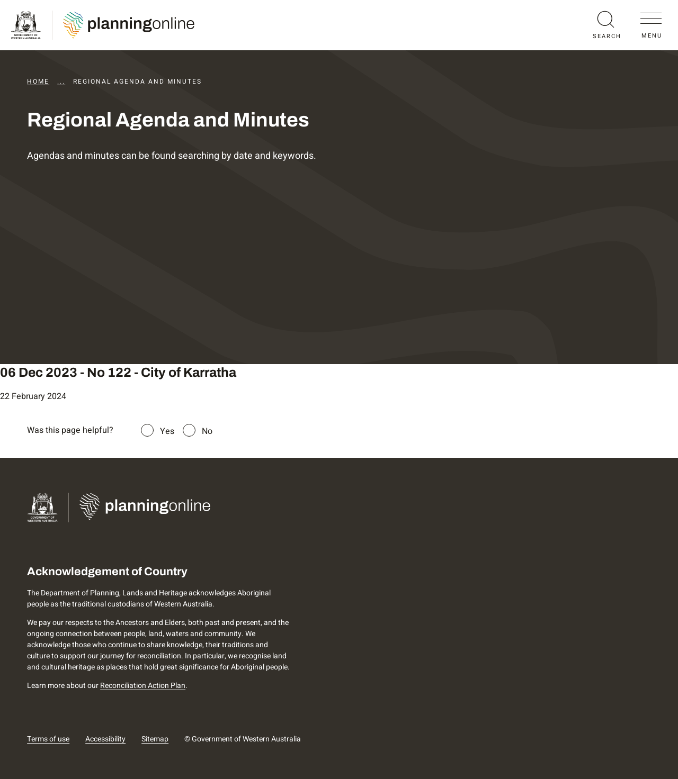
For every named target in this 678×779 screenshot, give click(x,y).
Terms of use (48, 739)
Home (38, 81)
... (61, 81)
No (207, 431)
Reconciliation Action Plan (142, 685)
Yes (167, 431)
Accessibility (105, 739)
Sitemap (154, 739)
